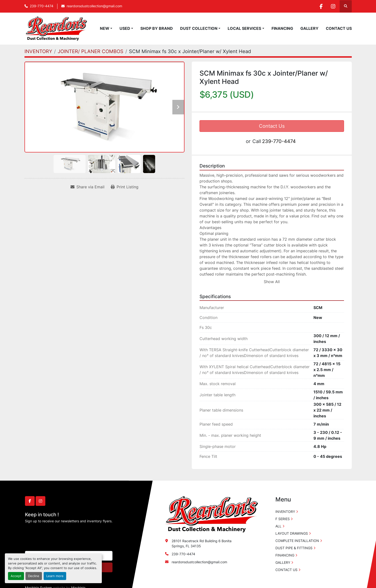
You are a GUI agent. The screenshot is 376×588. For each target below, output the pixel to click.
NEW (104, 28)
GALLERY (309, 28)
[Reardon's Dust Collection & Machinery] (211, 514)
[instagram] (333, 6)
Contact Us (272, 126)
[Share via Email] (87, 186)
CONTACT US (339, 28)
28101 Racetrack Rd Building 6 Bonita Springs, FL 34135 (202, 543)
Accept (16, 576)
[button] (106, 28)
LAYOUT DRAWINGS (291, 533)
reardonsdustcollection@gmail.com (94, 6)
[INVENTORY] (38, 51)
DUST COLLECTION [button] (198, 28)
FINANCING (282, 28)
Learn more (55, 576)
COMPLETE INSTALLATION (297, 541)
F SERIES (282, 519)
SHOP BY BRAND (156, 28)
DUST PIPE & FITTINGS (293, 548)
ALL (278, 526)
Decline (33, 576)
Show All (272, 281)
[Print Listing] (125, 186)
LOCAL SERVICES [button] (244, 28)
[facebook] (321, 6)
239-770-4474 (41, 6)
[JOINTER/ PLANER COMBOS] (90, 51)
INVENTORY (285, 511)
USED (125, 28)
